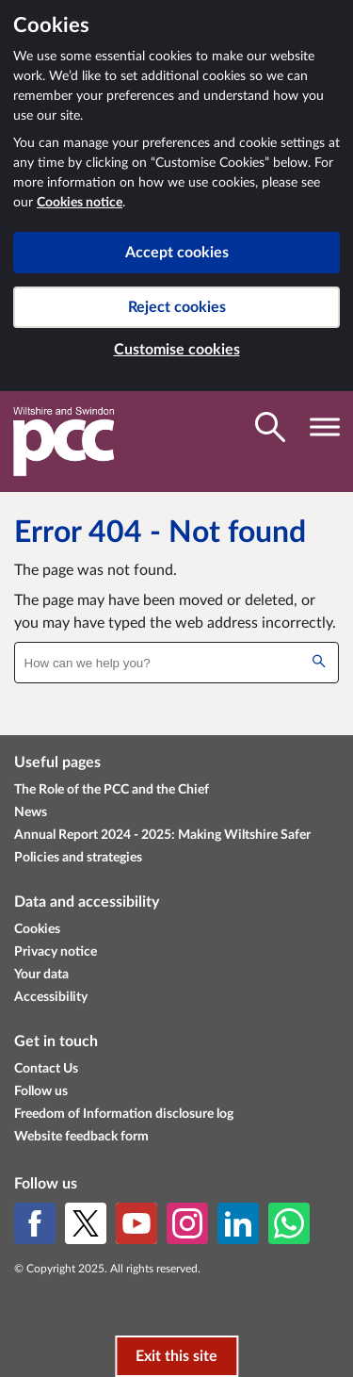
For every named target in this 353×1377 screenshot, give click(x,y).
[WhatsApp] (289, 1223)
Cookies (37, 929)
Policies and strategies (78, 857)
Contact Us (46, 1068)
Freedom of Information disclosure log (123, 1114)
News (30, 812)
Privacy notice (55, 952)
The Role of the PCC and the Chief (111, 789)
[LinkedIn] (238, 1223)
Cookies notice (79, 202)
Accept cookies (177, 252)
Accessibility (51, 997)
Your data (41, 974)
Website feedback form (81, 1136)
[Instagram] (187, 1223)
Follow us (41, 1091)
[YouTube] (136, 1223)
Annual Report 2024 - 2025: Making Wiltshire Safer (162, 835)
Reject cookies (177, 307)
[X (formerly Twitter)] (85, 1223)
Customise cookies (177, 349)
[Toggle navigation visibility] (324, 427)
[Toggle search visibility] (270, 427)
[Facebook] (35, 1223)
